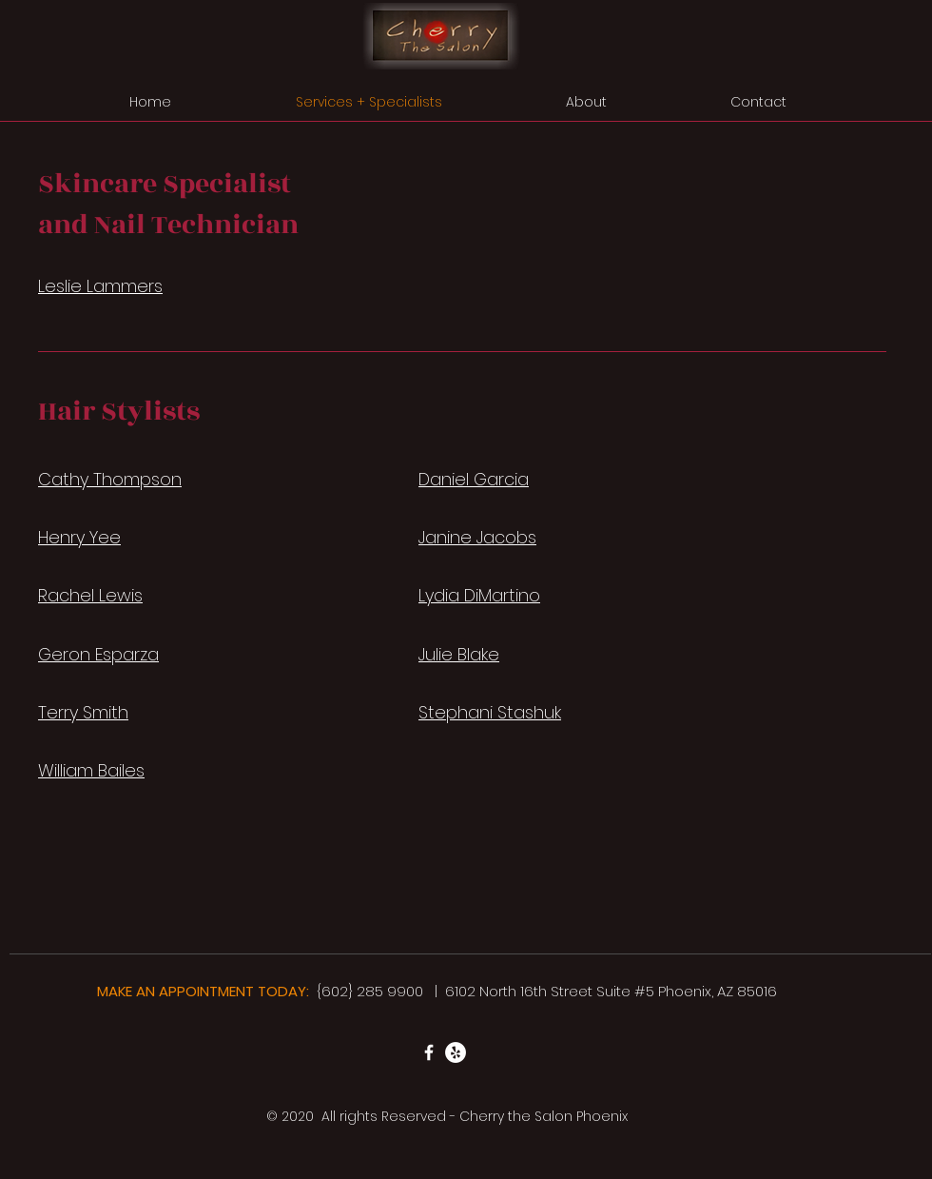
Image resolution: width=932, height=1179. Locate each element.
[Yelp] (455, 1052)
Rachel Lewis (90, 595)
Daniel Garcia (473, 479)
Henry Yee (79, 537)
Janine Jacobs (477, 537)
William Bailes (91, 770)
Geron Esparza (98, 654)
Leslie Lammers (100, 286)
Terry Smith (83, 712)
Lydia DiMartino (479, 595)
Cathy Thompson (110, 479)
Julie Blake (458, 654)
